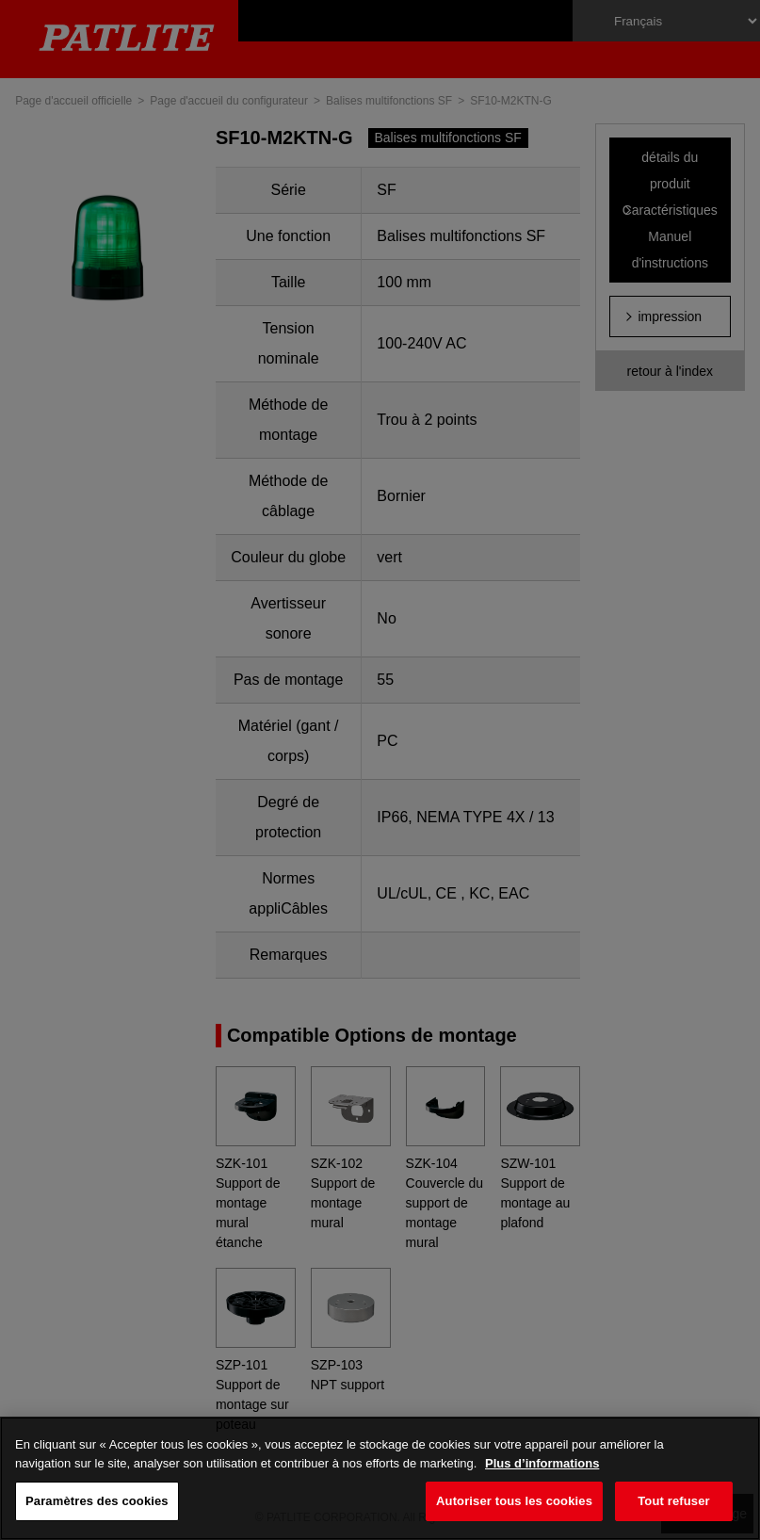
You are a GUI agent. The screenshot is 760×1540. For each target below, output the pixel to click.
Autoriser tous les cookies (514, 1501)
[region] (380, 1478)
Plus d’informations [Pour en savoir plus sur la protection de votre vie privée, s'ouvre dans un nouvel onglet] (542, 1463)
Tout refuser (673, 1501)
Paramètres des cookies (97, 1501)
